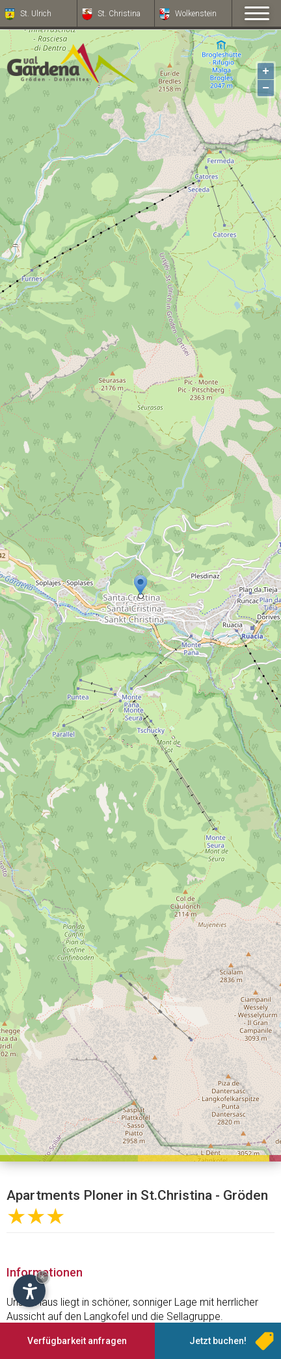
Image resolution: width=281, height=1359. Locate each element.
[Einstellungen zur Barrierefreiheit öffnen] (29, 1291)
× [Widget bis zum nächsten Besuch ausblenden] (42, 1277)
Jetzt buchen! (218, 1341)
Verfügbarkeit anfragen (77, 1341)
